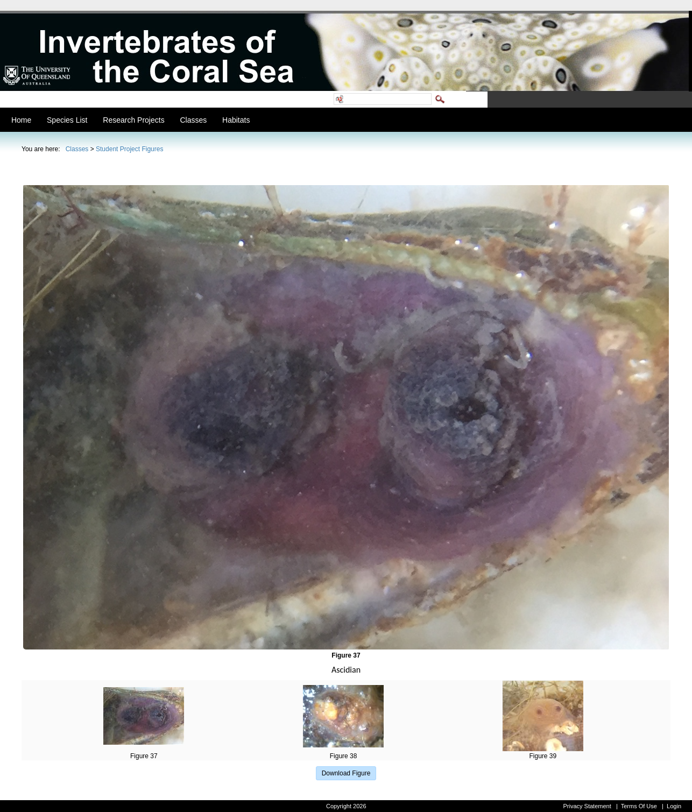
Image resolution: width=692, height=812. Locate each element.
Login (674, 806)
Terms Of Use (639, 806)
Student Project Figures (129, 149)
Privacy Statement (587, 806)
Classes (77, 149)
